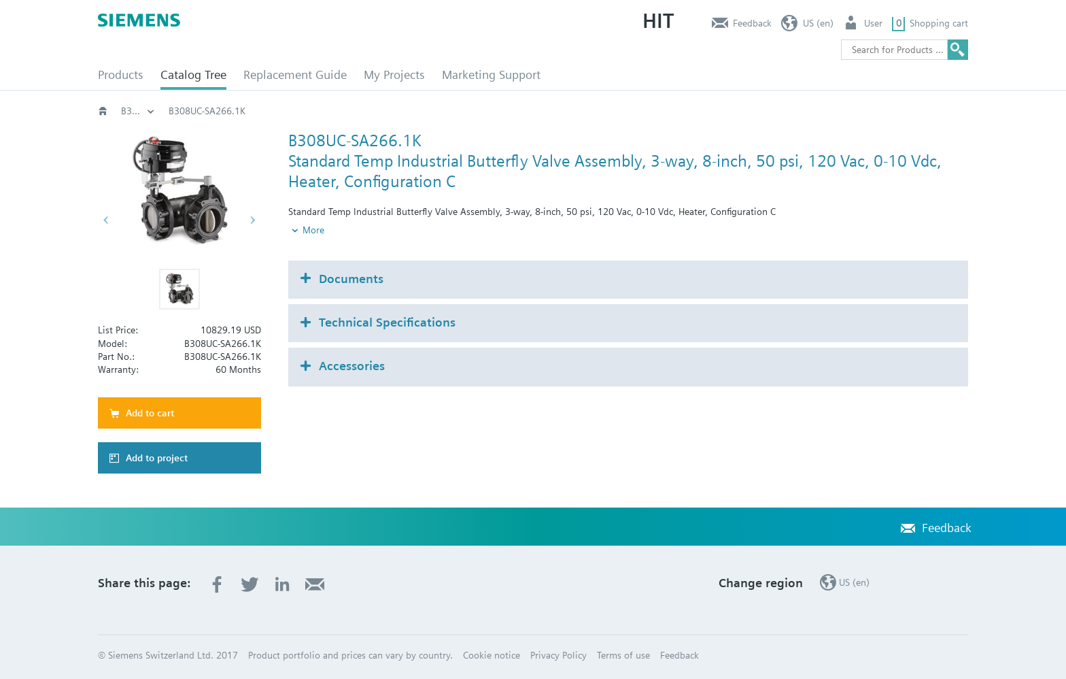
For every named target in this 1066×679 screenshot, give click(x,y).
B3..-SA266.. (697, 110)
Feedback (752, 23)
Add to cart (150, 413)
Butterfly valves (611, 110)
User (873, 23)
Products (120, 74)
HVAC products (152, 110)
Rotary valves (523, 110)
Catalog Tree (193, 74)
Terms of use (623, 655)
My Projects (394, 74)
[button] (179, 289)
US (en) (818, 23)
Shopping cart (939, 23)
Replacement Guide (295, 74)
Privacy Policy (558, 655)
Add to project (157, 457)
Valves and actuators (424, 110)
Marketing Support (491, 74)
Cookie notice (491, 655)
